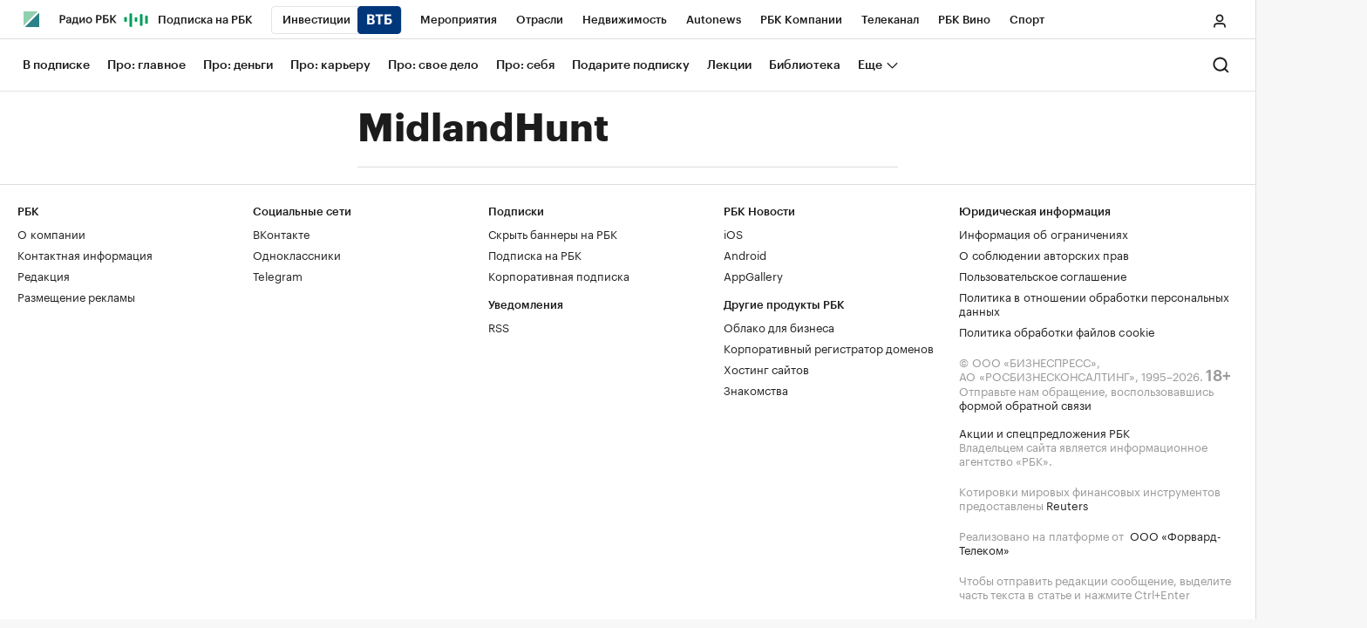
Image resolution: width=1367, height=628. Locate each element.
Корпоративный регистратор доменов (829, 347)
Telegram (278, 274)
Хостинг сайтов (766, 368)
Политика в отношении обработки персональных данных (1094, 302)
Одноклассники (297, 254)
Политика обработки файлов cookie (1057, 330)
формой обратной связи (1025, 404)
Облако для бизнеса (779, 326)
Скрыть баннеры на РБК (552, 233)
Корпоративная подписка (558, 274)
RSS (498, 326)
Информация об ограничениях (1043, 233)
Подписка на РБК (534, 254)
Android (745, 254)
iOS (733, 233)
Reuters (1067, 504)
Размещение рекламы (76, 295)
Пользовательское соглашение (1042, 274)
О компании (51, 233)
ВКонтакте (281, 233)
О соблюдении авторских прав (1044, 254)
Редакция (43, 274)
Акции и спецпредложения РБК (1044, 431)
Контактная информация (85, 254)
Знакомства (756, 389)
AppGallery (753, 274)
